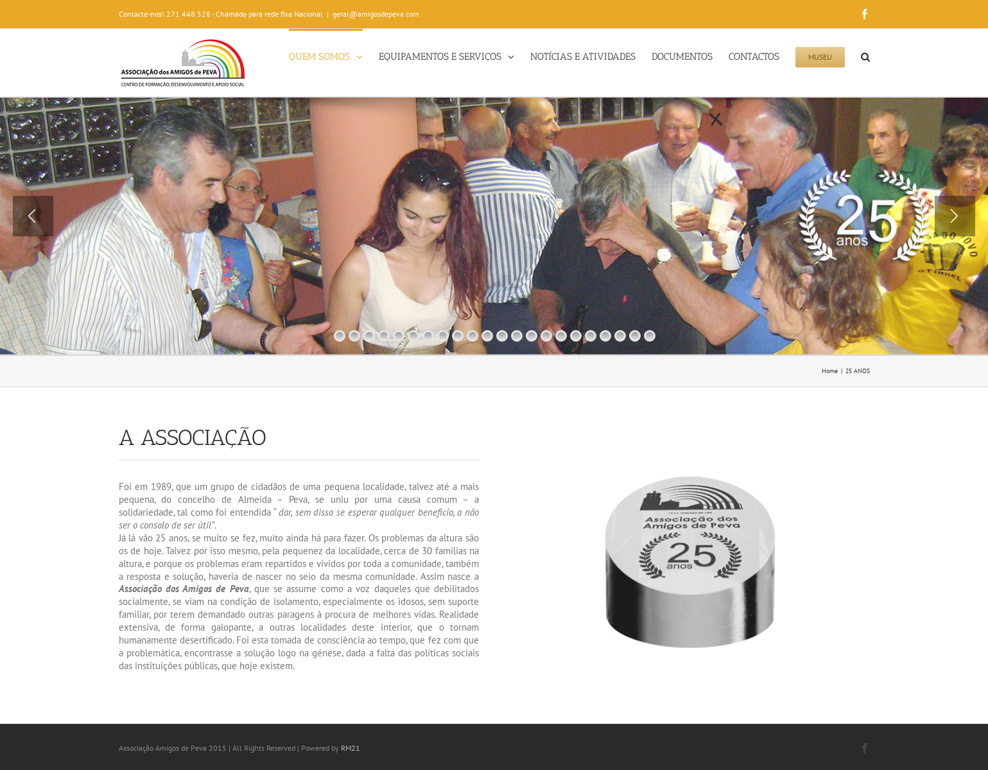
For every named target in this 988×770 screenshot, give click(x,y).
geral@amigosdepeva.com (376, 14)
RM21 (350, 748)
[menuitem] (334, 56)
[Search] (865, 56)
